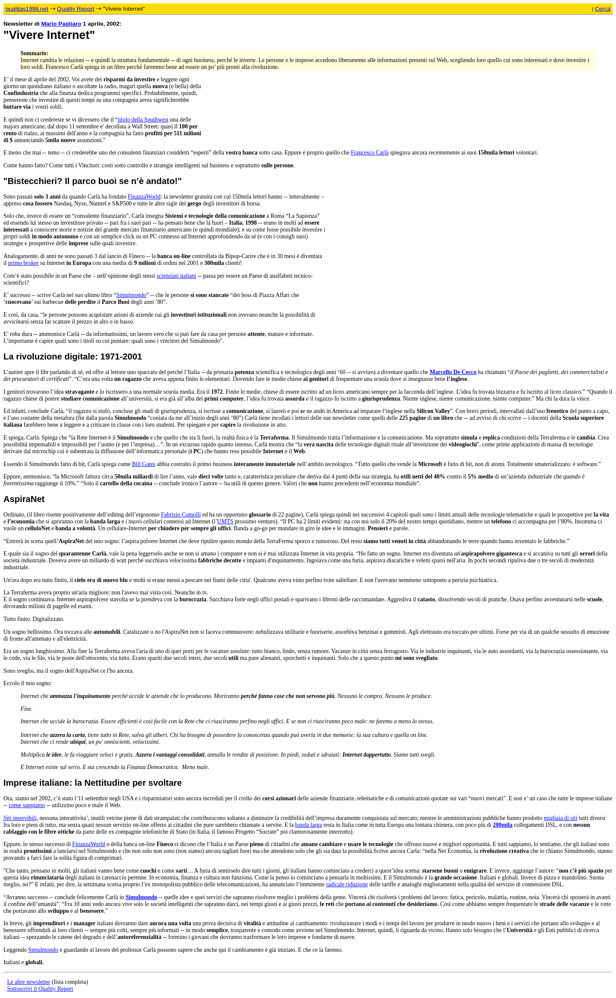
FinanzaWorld (144, 196)
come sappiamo (27, 805)
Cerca (602, 9)
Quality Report (75, 9)
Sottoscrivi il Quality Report (40, 989)
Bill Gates (144, 464)
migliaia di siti (561, 818)
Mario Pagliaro (61, 24)
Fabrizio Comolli (181, 514)
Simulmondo (131, 295)
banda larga (308, 825)
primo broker (23, 263)
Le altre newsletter (28, 982)
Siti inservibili (19, 818)
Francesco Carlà (369, 152)
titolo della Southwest (143, 119)
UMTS (225, 521)
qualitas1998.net (27, 9)
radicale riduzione (347, 884)
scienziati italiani (176, 276)
